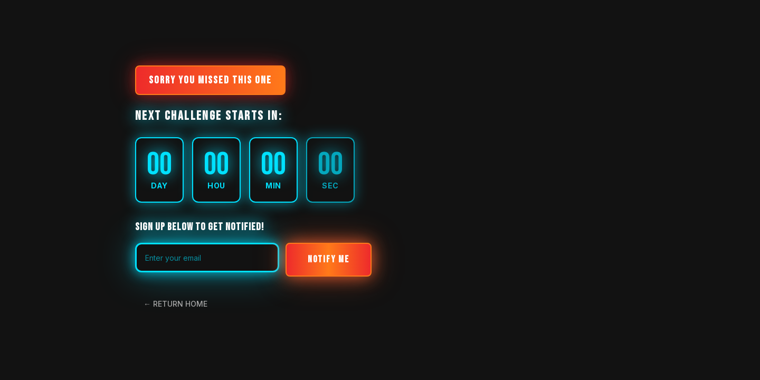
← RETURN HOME (175, 303)
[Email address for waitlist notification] (207, 257)
